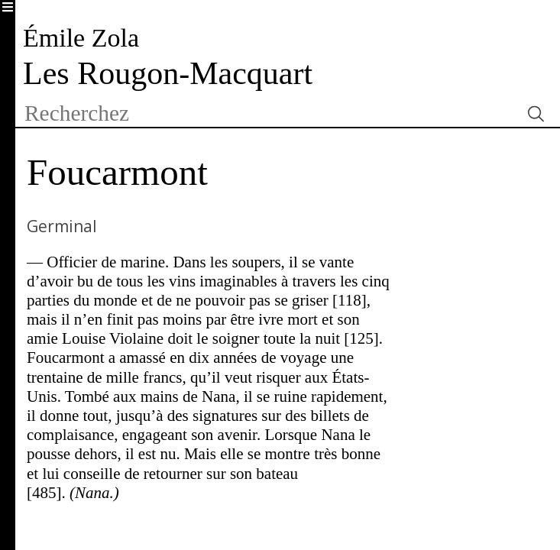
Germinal (62, 226)
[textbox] (267, 113)
